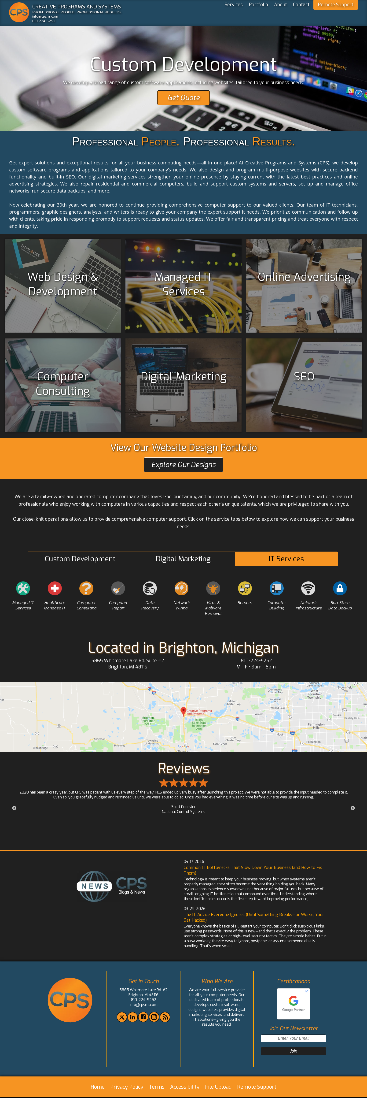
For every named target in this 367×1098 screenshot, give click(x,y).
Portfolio (258, 14)
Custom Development (80, 559)
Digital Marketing (183, 559)
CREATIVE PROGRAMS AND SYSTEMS (76, 6)
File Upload (218, 1087)
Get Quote (184, 97)
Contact (301, 14)
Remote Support (335, 14)
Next (352, 809)
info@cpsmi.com (45, 16)
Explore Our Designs (183, 464)
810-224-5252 (43, 21)
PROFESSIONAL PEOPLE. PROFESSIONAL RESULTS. (76, 12)
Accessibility (184, 1087)
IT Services (286, 559)
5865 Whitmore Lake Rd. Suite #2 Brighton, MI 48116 (127, 664)
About (280, 14)
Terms (157, 1087)
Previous (14, 809)
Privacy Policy (126, 1087)
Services (234, 14)
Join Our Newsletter (293, 1029)
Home (98, 1087)
